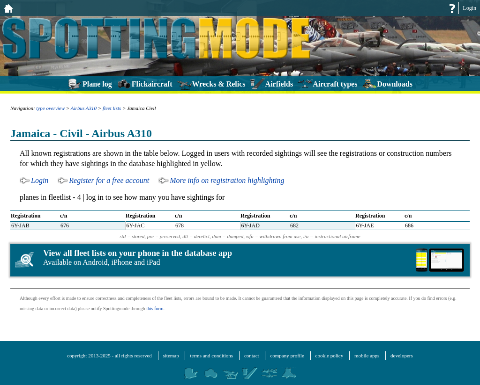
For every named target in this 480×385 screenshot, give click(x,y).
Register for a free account (109, 180)
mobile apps (366, 355)
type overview (50, 108)
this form (154, 308)
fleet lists (112, 108)
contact (251, 355)
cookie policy (329, 355)
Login (469, 8)
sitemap (171, 355)
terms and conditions (211, 355)
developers (401, 355)
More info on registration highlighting (227, 180)
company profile (287, 355)
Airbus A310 (84, 108)
